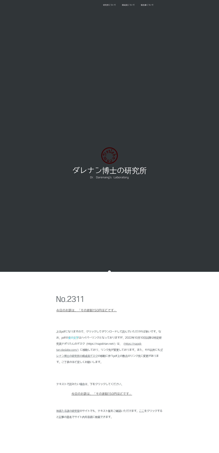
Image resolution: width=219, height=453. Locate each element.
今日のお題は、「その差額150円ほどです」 (86, 310)
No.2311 (70, 299)
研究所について (109, 5)
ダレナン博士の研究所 (109, 170)
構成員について (128, 5)
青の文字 (73, 337)
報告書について (147, 5)
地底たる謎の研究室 (68, 410)
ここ (141, 410)
